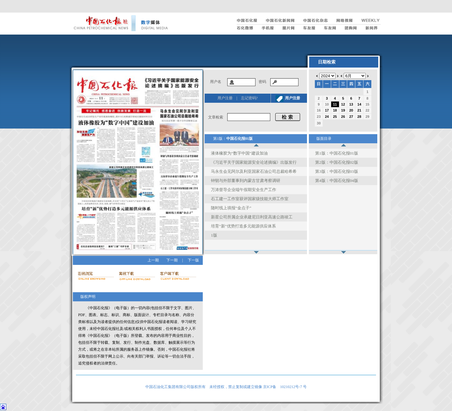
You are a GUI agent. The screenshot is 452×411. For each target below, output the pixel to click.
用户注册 (225, 98)
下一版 (193, 260)
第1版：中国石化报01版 (336, 153)
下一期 (172, 260)
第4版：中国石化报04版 (336, 180)
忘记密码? (249, 98)
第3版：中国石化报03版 (336, 171)
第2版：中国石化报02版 (336, 162)
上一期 (153, 260)
